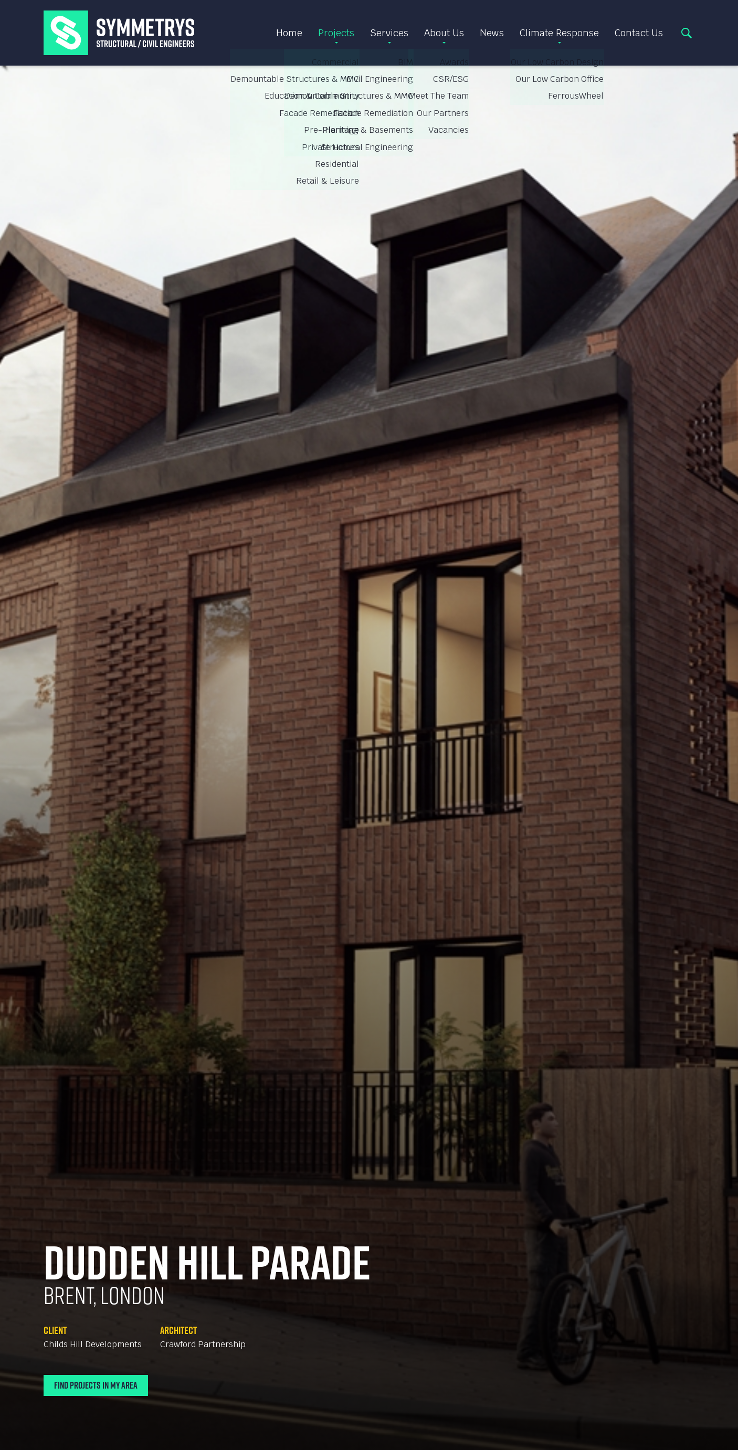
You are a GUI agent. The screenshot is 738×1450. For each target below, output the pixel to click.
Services (389, 33)
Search (686, 33)
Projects (336, 33)
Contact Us (639, 33)
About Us (444, 33)
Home (289, 33)
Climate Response (559, 33)
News (492, 33)
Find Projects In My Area (96, 1385)
